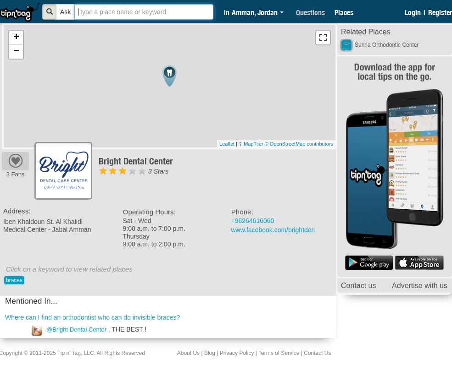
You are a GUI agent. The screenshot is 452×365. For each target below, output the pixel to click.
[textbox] (143, 12)
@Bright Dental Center (76, 329)
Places (344, 12)
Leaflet (226, 144)
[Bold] (49, 12)
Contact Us (317, 353)
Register (440, 12)
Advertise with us (419, 285)
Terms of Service (278, 353)
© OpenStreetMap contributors (299, 144)
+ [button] (16, 37)
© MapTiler (251, 144)
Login (413, 12)
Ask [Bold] (65, 12)
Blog (209, 353)
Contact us (358, 285)
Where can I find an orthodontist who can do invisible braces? (92, 317)
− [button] (16, 52)
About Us (188, 353)
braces (14, 280)
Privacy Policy (237, 353)
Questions (310, 12)
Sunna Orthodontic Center (387, 45)
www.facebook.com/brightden (273, 230)
